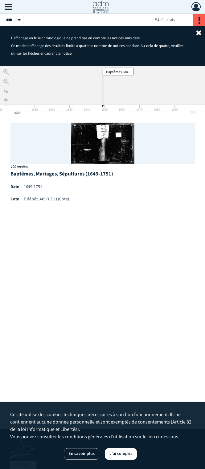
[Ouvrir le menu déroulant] (8, 7)
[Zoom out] (6, 83)
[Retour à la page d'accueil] (6, 102)
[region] (102, 158)
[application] (102, 91)
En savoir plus (81, 454)
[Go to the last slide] (6, 92)
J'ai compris (120, 454)
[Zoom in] (6, 73)
